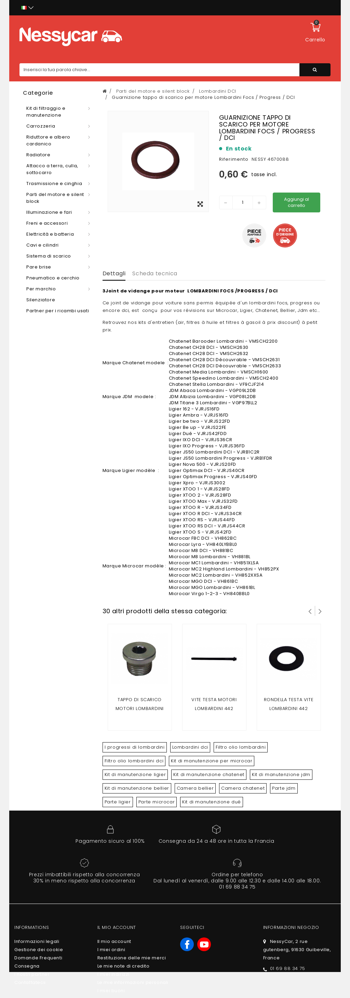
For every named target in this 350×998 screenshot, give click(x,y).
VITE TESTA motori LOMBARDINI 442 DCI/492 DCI (214, 708)
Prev (310, 611)
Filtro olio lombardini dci (134, 761)
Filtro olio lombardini (241, 747)
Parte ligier (118, 802)
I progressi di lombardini (135, 747)
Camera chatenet (243, 788)
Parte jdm (283, 788)
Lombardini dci (190, 747)
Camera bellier (195, 788)
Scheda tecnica (154, 273)
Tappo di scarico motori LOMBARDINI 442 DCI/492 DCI (140, 708)
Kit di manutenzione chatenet (208, 774)
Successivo (320, 611)
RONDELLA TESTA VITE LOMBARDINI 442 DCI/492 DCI (288, 708)
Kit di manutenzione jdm (281, 774)
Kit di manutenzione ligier (135, 774)
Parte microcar (156, 802)
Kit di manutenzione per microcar (211, 761)
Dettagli (114, 273)
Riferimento (233, 159)
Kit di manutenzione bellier (137, 788)
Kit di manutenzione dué (211, 802)
